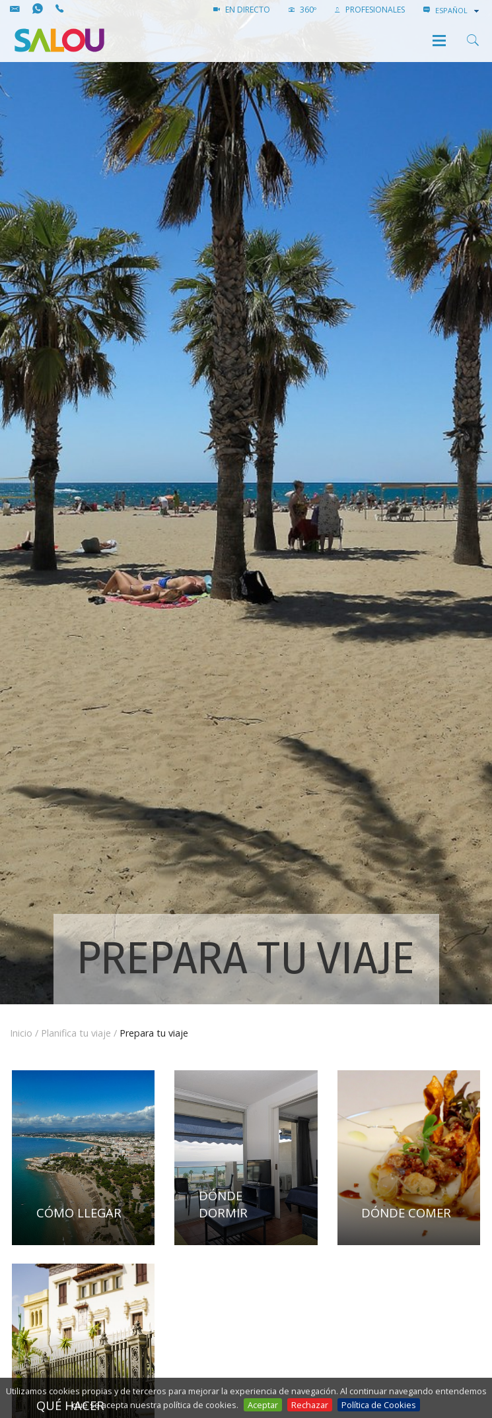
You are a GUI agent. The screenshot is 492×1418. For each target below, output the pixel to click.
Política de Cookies (378, 1405)
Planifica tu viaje (76, 1033)
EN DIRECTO (241, 9)
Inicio (21, 1033)
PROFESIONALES (370, 9)
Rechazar (309, 1405)
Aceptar (263, 1405)
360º (302, 9)
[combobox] (458, 10)
